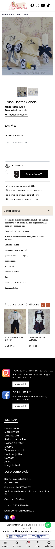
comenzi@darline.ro (22, 510)
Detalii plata (11, 435)
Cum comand (12, 428)
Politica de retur (13, 443)
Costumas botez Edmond (38, 339)
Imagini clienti (12, 465)
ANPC (8, 461)
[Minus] (16, 172)
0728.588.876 (21, 505)
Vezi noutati (20, 384)
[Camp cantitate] (11, 174)
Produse (17, 546)
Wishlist (49, 546)
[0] (28, 543)
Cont (37, 546)
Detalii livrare (12, 431)
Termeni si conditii (15, 450)
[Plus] (16, 176)
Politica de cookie (15, 439)
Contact (9, 458)
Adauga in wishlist (16, 114)
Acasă (5, 14)
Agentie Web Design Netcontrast (36, 531)
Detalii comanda (14, 135)
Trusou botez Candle (19, 14)
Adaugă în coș (34, 174)
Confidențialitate (14, 454)
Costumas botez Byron (14, 339)
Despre (8, 446)
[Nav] (43, 305)
